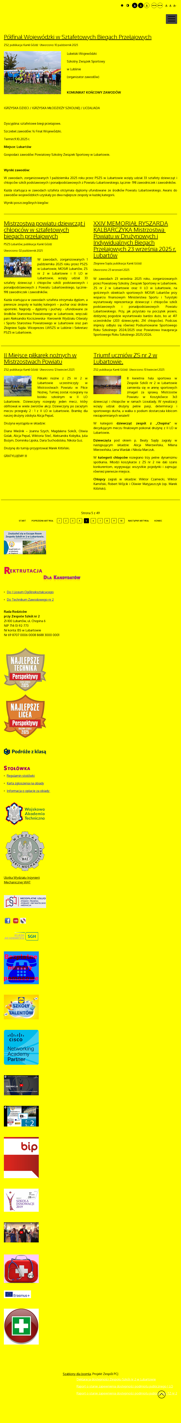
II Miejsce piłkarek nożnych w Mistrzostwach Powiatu (40, 373)
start (22, 536)
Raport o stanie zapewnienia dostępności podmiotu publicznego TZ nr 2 (127, 1408)
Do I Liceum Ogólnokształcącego (30, 607)
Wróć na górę (161, 1409)
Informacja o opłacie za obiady (28, 806)
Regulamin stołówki (21, 791)
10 (121, 536)
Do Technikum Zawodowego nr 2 (30, 614)
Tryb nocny (127, 5)
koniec (158, 536)
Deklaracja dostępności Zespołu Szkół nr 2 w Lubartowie (116, 1394)
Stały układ (154, 5)
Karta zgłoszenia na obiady (25, 798)
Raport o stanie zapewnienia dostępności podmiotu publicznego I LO (125, 1401)
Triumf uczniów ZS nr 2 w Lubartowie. (125, 373)
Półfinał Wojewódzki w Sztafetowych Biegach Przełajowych (78, 51)
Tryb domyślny (122, 5)
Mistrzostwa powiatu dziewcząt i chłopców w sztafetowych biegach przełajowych (44, 244)
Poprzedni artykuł (42, 536)
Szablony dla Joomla (77, 1389)
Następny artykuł (138, 536)
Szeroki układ (160, 5)
